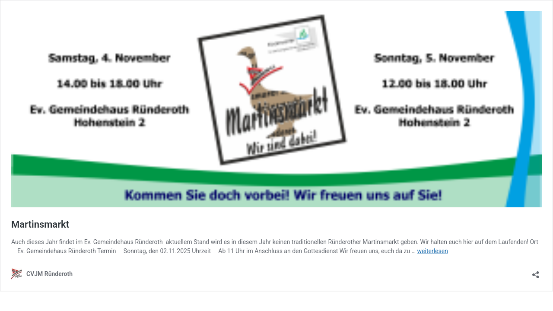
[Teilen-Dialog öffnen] (536, 272)
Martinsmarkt (40, 224)
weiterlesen (432, 251)
